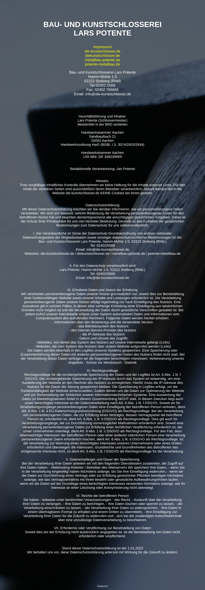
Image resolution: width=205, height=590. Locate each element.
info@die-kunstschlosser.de (108, 94)
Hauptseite (102, 586)
